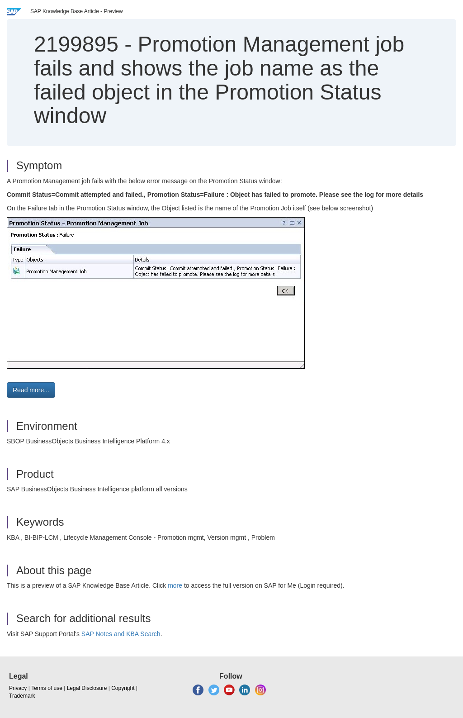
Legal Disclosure (87, 688)
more (175, 585)
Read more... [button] (31, 390)
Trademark (22, 696)
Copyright (122, 688)
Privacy (18, 688)
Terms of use (46, 688)
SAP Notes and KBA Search (121, 633)
